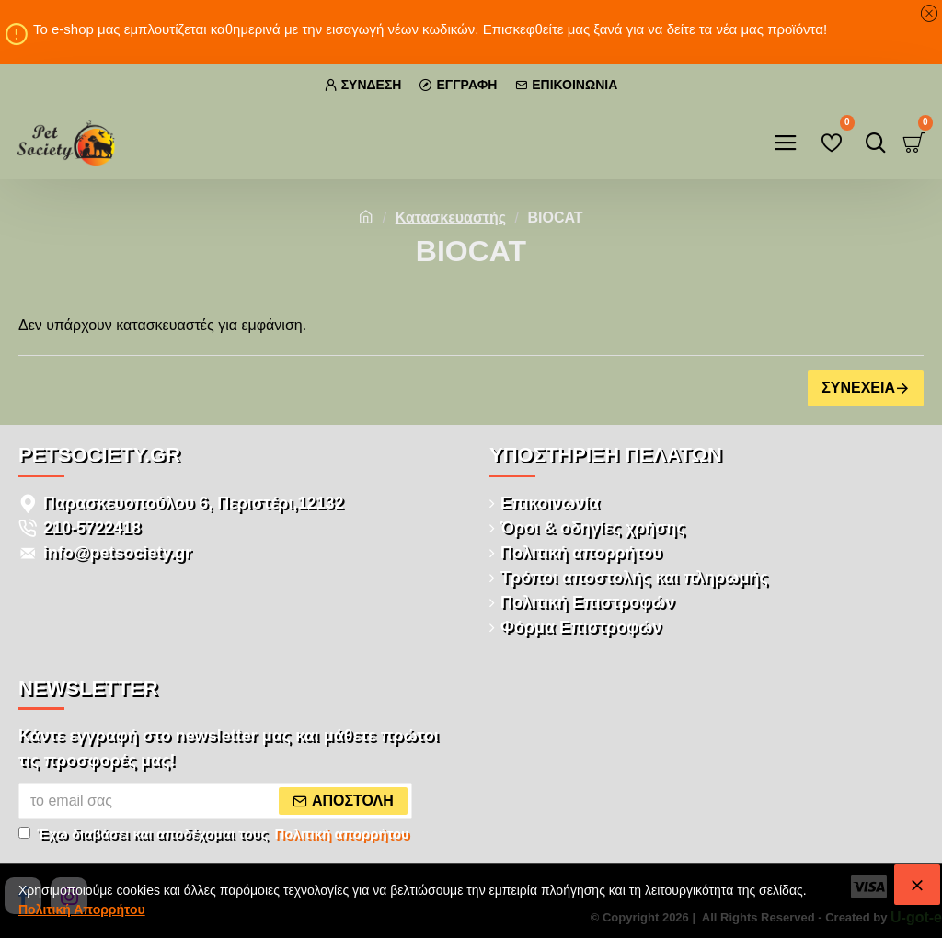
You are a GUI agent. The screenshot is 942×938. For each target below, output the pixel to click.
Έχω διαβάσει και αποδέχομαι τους (215, 834)
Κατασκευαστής (451, 217)
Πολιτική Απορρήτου (81, 909)
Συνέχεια (858, 387)
